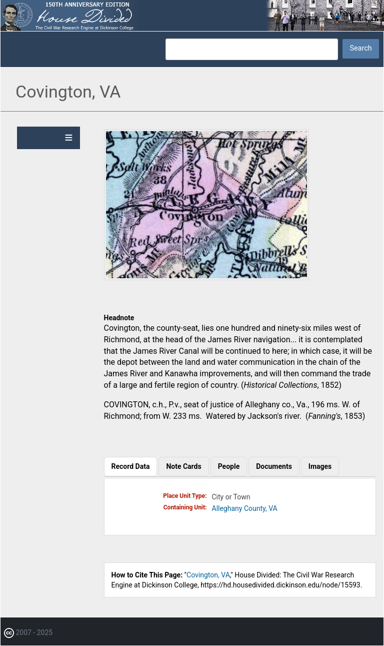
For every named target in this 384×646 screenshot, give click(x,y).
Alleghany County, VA (245, 508)
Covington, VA (208, 575)
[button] (206, 278)
